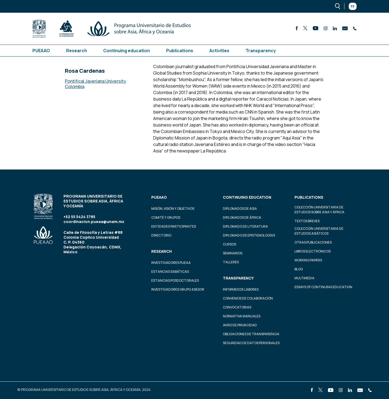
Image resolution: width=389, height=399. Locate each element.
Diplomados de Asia (240, 208)
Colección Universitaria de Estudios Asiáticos (318, 231)
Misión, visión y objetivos (172, 208)
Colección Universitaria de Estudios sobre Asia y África (319, 209)
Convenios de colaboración (248, 298)
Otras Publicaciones (313, 242)
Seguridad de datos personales (251, 343)
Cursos (229, 244)
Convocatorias (237, 307)
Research (76, 50)
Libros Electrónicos (312, 251)
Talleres (231, 262)
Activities (219, 50)
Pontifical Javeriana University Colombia (95, 83)
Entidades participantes (173, 226)
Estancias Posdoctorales (175, 280)
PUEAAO (41, 50)
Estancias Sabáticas (170, 271)
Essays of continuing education (323, 287)
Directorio (161, 235)
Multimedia (304, 278)
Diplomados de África (242, 217)
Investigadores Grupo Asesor (177, 289)
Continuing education (126, 50)
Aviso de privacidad (240, 325)
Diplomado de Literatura (245, 226)
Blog (298, 269)
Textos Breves (307, 221)
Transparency (261, 50)
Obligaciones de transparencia (251, 334)
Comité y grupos (165, 217)
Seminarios (232, 253)
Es (352, 6)
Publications (179, 50)
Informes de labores (241, 289)
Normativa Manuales (241, 316)
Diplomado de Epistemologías (249, 235)
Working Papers (308, 260)
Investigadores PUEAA (171, 262)
